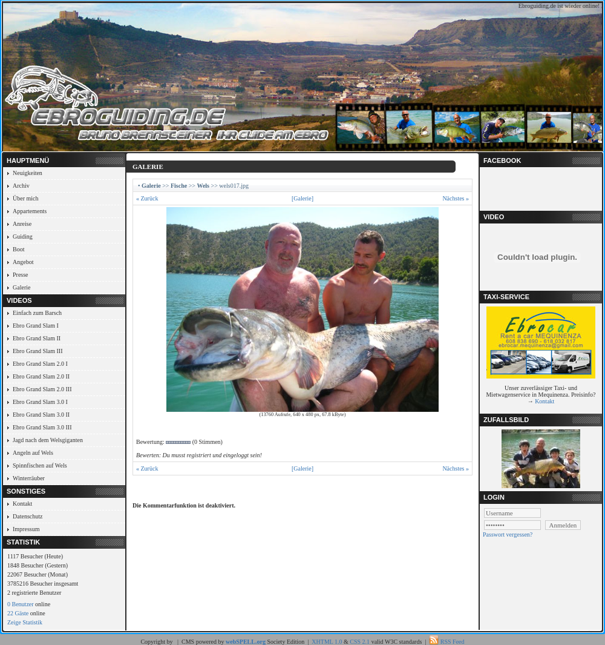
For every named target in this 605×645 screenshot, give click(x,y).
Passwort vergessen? (507, 534)
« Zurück (147, 198)
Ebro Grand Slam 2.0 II (41, 376)
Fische (179, 185)
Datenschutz (27, 516)
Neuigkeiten (27, 173)
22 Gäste (17, 613)
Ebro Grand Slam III (37, 351)
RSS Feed (452, 641)
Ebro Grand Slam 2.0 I (40, 363)
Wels (203, 185)
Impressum (26, 529)
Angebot (23, 262)
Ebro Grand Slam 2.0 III (42, 389)
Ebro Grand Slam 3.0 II (41, 414)
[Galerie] (302, 198)
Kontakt (22, 503)
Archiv (21, 185)
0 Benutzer (20, 604)
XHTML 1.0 (327, 641)
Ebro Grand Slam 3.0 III (42, 427)
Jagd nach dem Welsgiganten (48, 440)
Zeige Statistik (24, 622)
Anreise (22, 223)
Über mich (26, 198)
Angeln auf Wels (33, 452)
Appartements (30, 211)
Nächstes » (455, 198)
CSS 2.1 (360, 641)
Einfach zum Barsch (37, 312)
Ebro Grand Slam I (36, 325)
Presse (20, 274)
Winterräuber (29, 478)
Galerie (21, 287)
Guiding (23, 236)
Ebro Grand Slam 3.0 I (40, 402)
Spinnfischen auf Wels (40, 465)
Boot (18, 249)
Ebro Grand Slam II (36, 338)
